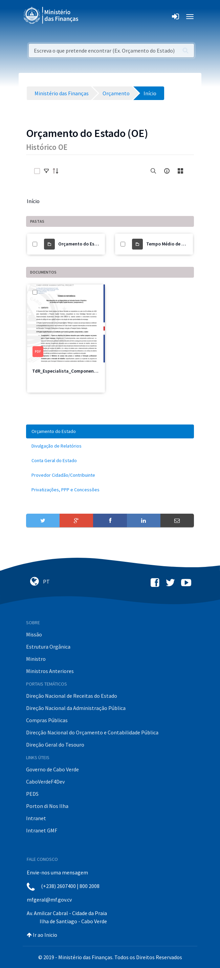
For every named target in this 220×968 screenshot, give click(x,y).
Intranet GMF (41, 830)
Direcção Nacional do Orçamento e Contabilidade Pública (92, 732)
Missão (34, 634)
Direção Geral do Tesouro (55, 744)
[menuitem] (110, 431)
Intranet (36, 818)
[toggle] (46, 170)
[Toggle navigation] (89, 16)
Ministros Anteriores (50, 671)
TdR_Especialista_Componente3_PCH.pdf (76, 371)
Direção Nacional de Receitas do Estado (71, 695)
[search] (153, 170)
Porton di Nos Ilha (47, 806)
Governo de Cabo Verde (52, 769)
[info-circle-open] (166, 170)
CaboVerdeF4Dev (45, 781)
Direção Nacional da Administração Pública (76, 708)
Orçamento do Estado (81, 244)
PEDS (32, 793)
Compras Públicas (47, 720)
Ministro (36, 658)
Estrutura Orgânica (48, 646)
